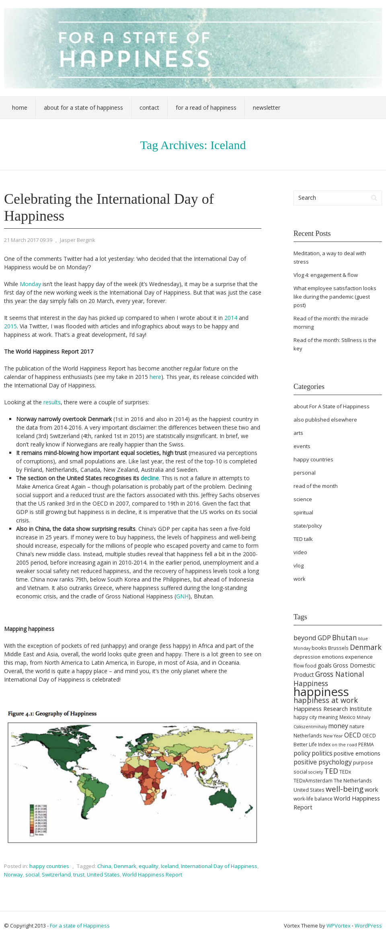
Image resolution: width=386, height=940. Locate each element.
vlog (299, 565)
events (302, 446)
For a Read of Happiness (206, 107)
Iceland (170, 866)
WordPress (368, 925)
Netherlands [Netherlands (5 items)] (308, 735)
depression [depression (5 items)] (307, 656)
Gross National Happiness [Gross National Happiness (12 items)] (329, 678)
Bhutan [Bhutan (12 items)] (344, 637)
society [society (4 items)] (315, 772)
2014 (230, 318)
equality (148, 866)
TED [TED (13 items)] (331, 771)
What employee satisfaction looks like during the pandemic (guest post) (335, 297)
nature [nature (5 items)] (356, 726)
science (303, 499)
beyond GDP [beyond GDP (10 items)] (312, 637)
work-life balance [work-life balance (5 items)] (313, 798)
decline (150, 478)
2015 (10, 326)
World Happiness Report (152, 874)
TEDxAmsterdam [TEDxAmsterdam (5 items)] (313, 780)
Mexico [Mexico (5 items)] (347, 717)
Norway (13, 874)
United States (103, 874)
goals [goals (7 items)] (325, 665)
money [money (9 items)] (338, 725)
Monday (30, 284)
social (32, 874)
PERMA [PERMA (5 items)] (366, 744)
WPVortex (338, 925)
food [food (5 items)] (310, 665)
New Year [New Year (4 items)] (333, 736)
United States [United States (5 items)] (309, 789)
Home (19, 107)
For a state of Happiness (80, 925)
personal (305, 472)
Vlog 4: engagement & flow (326, 275)
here (155, 377)
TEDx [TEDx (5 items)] (345, 771)
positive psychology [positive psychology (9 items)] (323, 762)
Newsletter (266, 107)
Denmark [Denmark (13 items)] (366, 647)
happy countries (49, 866)
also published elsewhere (325, 419)
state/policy (308, 525)
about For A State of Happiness (332, 406)
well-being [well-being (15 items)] (344, 789)
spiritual (303, 512)
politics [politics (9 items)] (322, 753)
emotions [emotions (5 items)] (333, 656)
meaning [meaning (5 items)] (328, 717)
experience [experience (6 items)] (359, 656)
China (104, 866)
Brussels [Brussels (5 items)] (338, 648)
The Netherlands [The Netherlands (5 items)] (353, 780)
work (300, 578)
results (52, 402)
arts (298, 432)
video (300, 552)
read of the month (316, 485)
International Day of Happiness (219, 866)
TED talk (303, 539)
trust (78, 874)
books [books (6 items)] (319, 647)
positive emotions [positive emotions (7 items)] (357, 753)
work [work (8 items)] (371, 789)
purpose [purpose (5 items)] (363, 762)
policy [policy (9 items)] (302, 753)
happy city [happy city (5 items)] (305, 717)
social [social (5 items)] (300, 771)
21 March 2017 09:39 (28, 240)
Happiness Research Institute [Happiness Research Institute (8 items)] (333, 708)
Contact (149, 107)
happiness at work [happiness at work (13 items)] (326, 700)
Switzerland (56, 874)
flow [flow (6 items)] (299, 665)
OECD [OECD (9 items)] (352, 735)
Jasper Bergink (77, 240)
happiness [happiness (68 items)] (321, 692)
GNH (182, 596)
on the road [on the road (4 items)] (344, 744)
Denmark (125, 866)
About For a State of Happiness (83, 107)
